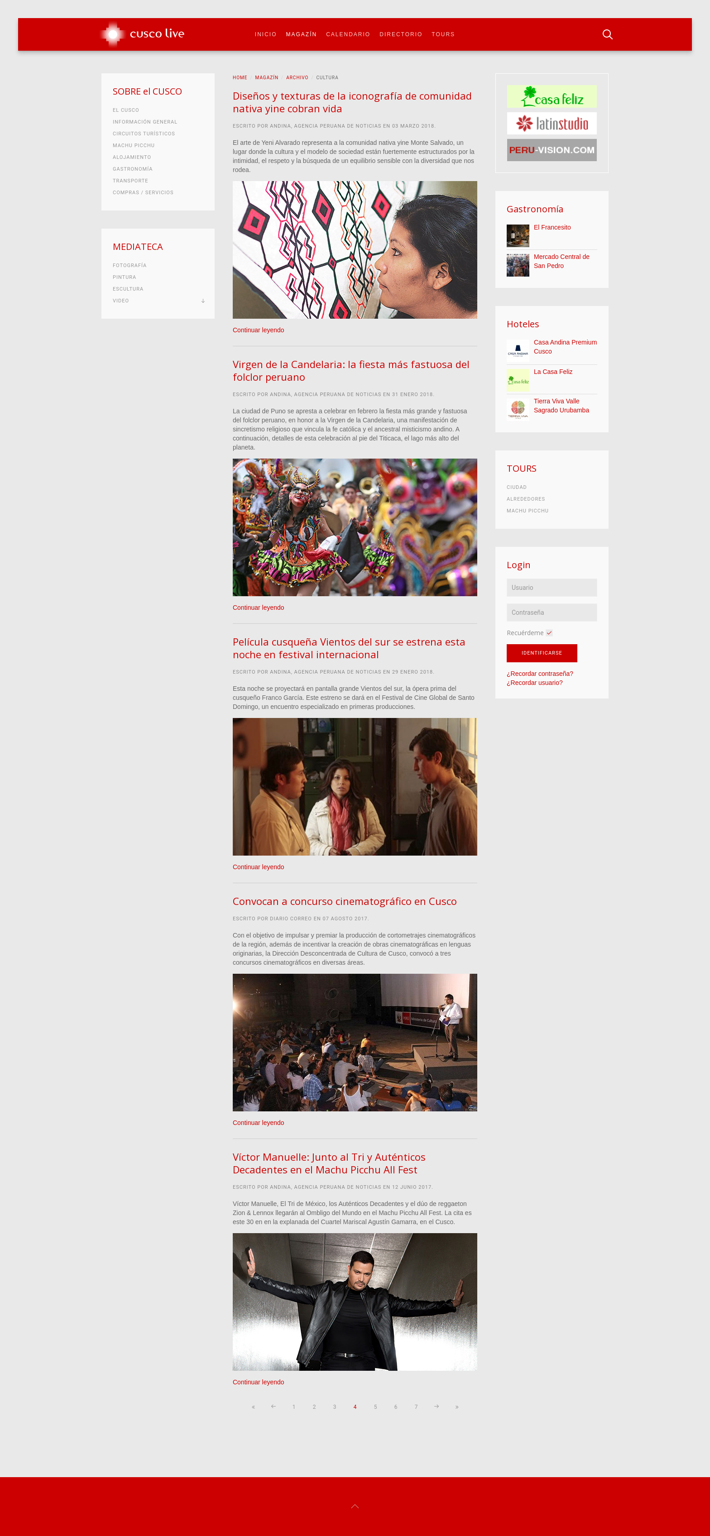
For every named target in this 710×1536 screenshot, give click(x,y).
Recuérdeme (525, 632)
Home (240, 77)
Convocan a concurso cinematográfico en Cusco (345, 901)
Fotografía (130, 265)
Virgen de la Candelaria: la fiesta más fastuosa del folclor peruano (351, 370)
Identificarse (542, 653)
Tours (443, 34)
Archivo (297, 77)
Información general (145, 122)
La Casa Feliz (553, 371)
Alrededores (526, 499)
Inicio (266, 34)
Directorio (400, 34)
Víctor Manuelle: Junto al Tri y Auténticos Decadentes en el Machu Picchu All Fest (329, 1163)
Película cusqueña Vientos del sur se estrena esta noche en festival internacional (349, 648)
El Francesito (552, 227)
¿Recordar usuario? (535, 682)
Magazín (301, 34)
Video (121, 301)
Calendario (348, 34)
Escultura (128, 289)
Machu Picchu (134, 145)
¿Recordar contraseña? (540, 673)
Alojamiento (132, 157)
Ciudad (517, 487)
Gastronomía (133, 169)
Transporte (131, 181)
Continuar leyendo (258, 330)
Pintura (124, 277)
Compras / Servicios (143, 193)
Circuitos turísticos (144, 134)
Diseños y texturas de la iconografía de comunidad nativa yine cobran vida (352, 102)
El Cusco (126, 110)
